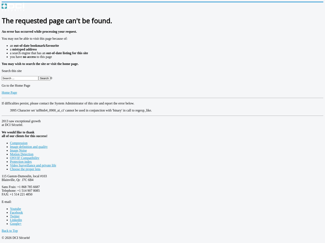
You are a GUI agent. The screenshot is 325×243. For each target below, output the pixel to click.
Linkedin (16, 220)
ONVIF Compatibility (24, 158)
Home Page (9, 92)
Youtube (15, 209)
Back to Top (10, 230)
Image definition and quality (29, 146)
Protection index (21, 161)
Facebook (16, 212)
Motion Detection (21, 154)
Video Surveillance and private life (33, 165)
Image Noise (18, 150)
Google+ (16, 223)
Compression (18, 143)
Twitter (14, 216)
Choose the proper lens (25, 169)
